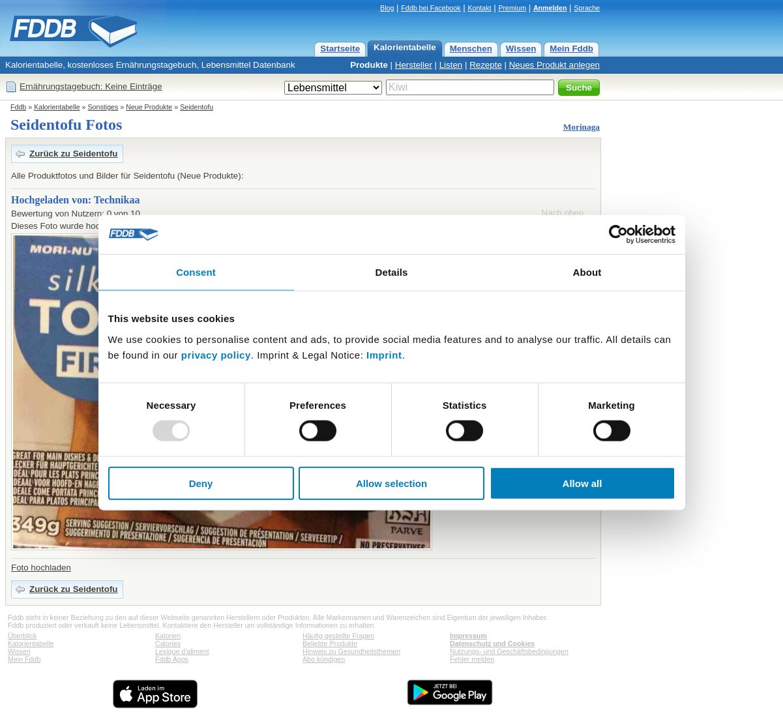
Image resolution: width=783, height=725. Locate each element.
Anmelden (550, 8)
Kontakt (479, 8)
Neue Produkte (149, 107)
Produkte (369, 65)
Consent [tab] (196, 272)
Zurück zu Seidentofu (73, 153)
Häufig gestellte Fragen (338, 636)
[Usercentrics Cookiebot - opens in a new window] (618, 234)
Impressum (468, 636)
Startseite (340, 48)
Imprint (384, 354)
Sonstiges (103, 107)
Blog (387, 8)
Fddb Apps (171, 659)
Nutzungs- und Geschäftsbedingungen (509, 651)
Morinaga (581, 127)
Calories (168, 643)
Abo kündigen (324, 659)
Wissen (521, 48)
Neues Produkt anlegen (554, 65)
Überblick (22, 636)
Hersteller (413, 65)
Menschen (471, 48)
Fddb (18, 107)
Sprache (587, 8)
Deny (201, 482)
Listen (451, 65)
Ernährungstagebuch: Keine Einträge (91, 86)
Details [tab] (392, 272)
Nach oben (563, 213)
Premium (512, 8)
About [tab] (587, 272)
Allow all (582, 482)
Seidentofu (196, 107)
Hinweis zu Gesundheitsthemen (351, 651)
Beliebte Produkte (330, 643)
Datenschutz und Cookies (492, 643)
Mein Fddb (571, 48)
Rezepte (485, 65)
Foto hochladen (41, 567)
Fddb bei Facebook (430, 8)
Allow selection (391, 482)
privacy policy (216, 354)
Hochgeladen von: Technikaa (75, 199)
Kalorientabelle (405, 47)
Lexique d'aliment (182, 651)
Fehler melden (472, 659)
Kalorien (168, 636)
